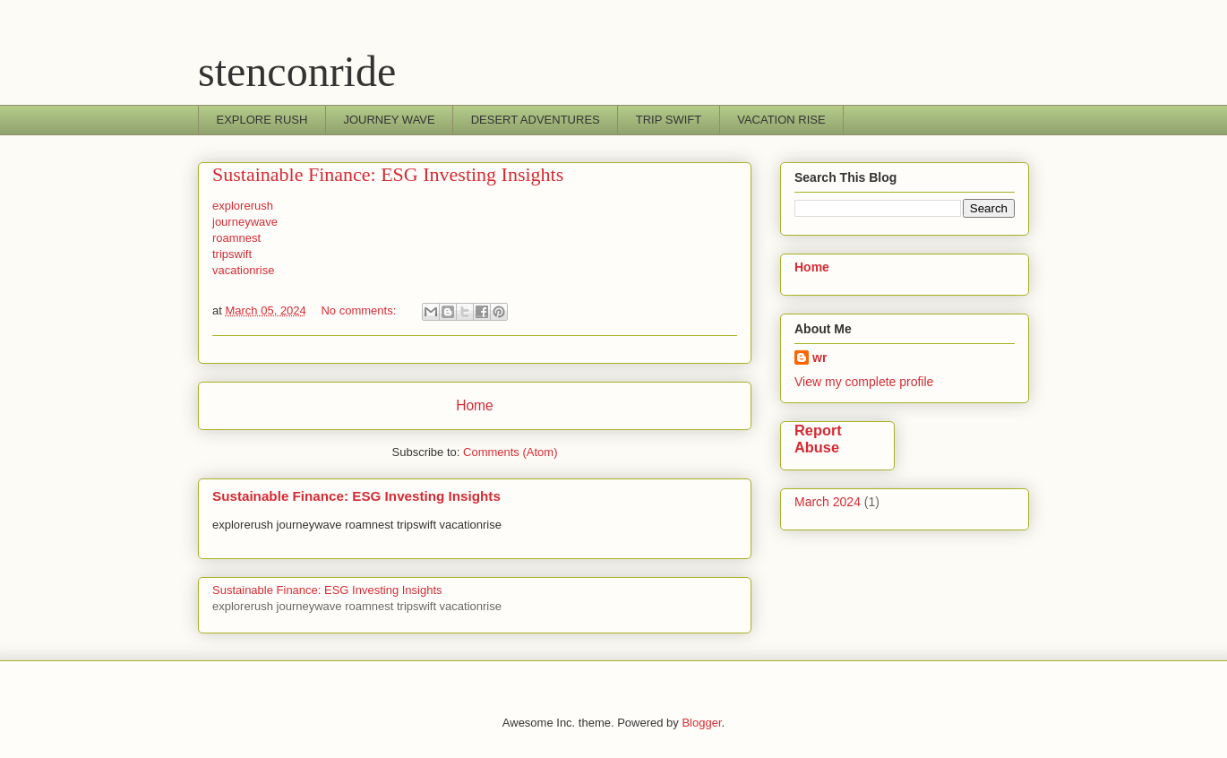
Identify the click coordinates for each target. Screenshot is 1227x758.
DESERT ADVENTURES (535, 119)
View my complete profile (863, 382)
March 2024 (827, 502)
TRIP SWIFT (668, 119)
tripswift (232, 254)
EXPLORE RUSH (262, 119)
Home (474, 405)
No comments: (360, 310)
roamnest (236, 238)
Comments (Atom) (510, 452)
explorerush (242, 205)
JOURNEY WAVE (388, 119)
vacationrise (243, 270)
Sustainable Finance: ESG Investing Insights (387, 174)
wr (819, 357)
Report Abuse (818, 438)
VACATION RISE (781, 119)
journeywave (245, 221)
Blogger (701, 722)
